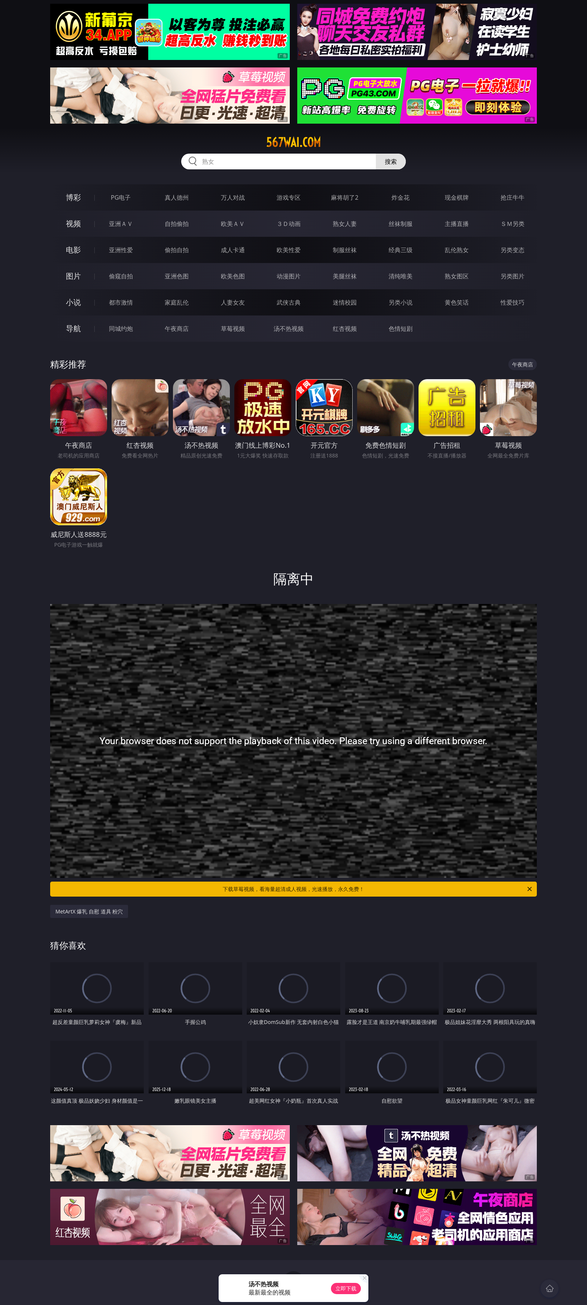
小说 (73, 302)
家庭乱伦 (177, 302)
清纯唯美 (401, 276)
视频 (73, 223)
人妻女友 (233, 302)
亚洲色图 (177, 276)
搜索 (391, 161)
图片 (73, 276)
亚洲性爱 (121, 250)
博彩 (73, 197)
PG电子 (121, 197)
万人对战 (233, 197)
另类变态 (512, 250)
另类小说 (401, 302)
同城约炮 (121, 328)
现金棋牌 (457, 197)
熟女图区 (457, 276)
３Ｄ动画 (289, 224)
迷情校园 (345, 302)
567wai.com (293, 142)
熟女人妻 (345, 224)
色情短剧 (401, 328)
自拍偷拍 (177, 224)
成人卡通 (233, 250)
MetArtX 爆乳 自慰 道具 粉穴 (89, 911)
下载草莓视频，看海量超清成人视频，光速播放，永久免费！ (378, 889)
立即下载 (345, 1288)
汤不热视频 (289, 328)
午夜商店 (177, 328)
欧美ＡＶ (233, 224)
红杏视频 (345, 328)
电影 (73, 250)
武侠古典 (289, 302)
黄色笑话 (457, 302)
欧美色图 (233, 276)
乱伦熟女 (457, 250)
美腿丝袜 (345, 276)
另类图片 (512, 276)
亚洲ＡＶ (121, 224)
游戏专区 (289, 197)
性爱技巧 (512, 302)
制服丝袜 (345, 250)
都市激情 (121, 302)
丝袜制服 (401, 224)
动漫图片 (289, 276)
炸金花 (401, 197)
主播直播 (457, 224)
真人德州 (177, 197)
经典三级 (401, 250)
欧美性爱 (289, 250)
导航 (73, 328)
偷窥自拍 (121, 276)
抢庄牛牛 (512, 197)
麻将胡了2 (344, 197)
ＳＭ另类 (512, 224)
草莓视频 (233, 328)
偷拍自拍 (177, 250)
